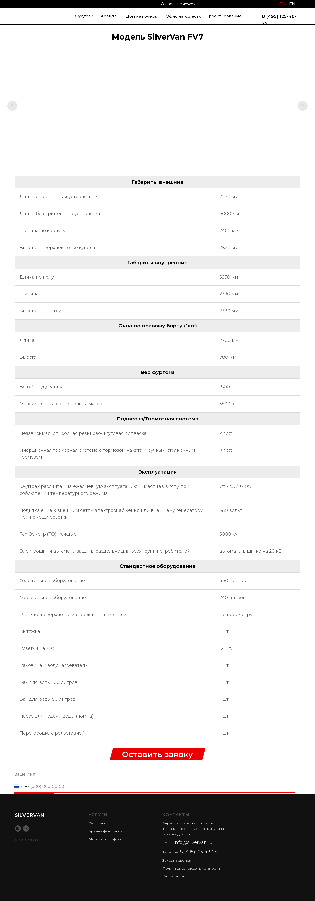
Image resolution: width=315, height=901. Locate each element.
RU (282, 3)
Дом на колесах (142, 16)
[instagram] (18, 828)
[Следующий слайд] (303, 106)
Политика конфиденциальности (191, 868)
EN (292, 3)
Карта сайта (173, 876)
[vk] (26, 828)
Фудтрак (84, 16)
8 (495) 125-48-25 (198, 851)
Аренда (109, 16)
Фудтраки (97, 823)
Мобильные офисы (106, 839)
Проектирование (224, 16)
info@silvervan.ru (193, 842)
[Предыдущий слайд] (12, 106)
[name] (154, 774)
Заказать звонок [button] (176, 860)
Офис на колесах (183, 16)
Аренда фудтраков (106, 831)
